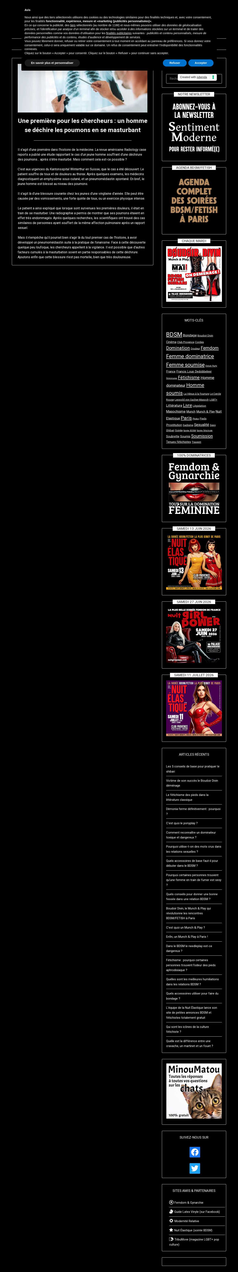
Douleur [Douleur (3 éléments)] (195, 348)
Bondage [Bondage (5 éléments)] (190, 335)
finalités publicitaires (119, 33)
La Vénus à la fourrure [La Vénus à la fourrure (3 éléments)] (196, 393)
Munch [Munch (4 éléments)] (190, 411)
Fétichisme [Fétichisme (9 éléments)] (189, 377)
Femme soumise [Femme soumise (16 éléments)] (185, 365)
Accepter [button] (201, 62)
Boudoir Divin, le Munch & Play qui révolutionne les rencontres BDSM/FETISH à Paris (188, 913)
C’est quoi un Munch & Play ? (185, 927)
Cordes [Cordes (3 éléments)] (199, 342)
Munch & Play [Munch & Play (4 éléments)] (205, 411)
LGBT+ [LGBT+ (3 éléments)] (213, 399)
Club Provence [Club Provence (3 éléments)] (185, 342)
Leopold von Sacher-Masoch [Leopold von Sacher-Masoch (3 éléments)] (192, 399)
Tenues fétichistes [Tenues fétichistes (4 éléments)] (178, 442)
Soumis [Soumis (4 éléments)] (185, 436)
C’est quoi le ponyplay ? (182, 823)
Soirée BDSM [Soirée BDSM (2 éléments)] (189, 430)
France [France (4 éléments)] (170, 371)
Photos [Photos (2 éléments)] (196, 418)
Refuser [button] (174, 62)
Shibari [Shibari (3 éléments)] (170, 430)
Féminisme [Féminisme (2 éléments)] (171, 378)
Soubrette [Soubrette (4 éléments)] (172, 436)
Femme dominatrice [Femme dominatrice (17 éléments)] (190, 356)
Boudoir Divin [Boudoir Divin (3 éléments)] (205, 335)
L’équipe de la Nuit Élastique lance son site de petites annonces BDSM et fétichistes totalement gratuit (191, 1013)
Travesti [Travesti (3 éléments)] (196, 442)
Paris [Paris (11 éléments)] (186, 418)
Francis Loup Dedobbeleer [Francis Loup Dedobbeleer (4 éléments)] (194, 371)
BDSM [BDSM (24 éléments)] (174, 334)
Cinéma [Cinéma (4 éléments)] (171, 342)
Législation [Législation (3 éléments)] (199, 405)
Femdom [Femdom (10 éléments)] (210, 348)
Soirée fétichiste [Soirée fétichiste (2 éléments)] (205, 430)
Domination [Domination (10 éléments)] (178, 348)
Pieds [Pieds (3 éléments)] (203, 418)
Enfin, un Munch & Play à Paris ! (187, 937)
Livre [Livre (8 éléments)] (187, 405)
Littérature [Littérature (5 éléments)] (174, 405)
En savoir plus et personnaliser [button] (52, 62)
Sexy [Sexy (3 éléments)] (213, 425)
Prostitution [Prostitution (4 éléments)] (174, 425)
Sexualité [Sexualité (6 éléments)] (201, 425)
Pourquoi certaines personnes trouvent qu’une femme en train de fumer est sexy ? (193, 880)
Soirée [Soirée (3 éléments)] (179, 430)
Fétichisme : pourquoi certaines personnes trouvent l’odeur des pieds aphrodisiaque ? (191, 965)
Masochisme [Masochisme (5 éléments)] (175, 411)
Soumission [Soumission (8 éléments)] (202, 436)
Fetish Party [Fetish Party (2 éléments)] (211, 366)
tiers (73, 25)
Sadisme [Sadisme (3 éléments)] (188, 425)
